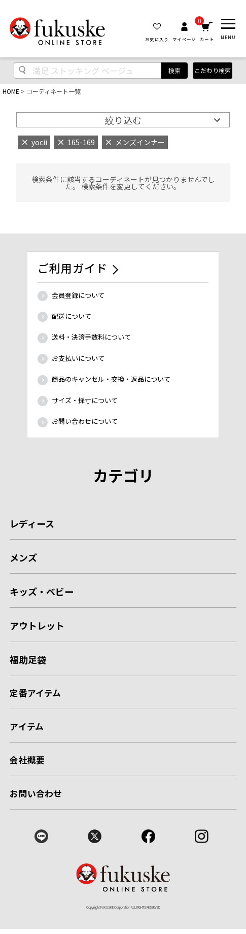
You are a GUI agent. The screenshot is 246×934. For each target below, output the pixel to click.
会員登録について (78, 295)
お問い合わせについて (85, 421)
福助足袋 (28, 659)
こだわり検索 (212, 70)
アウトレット (37, 625)
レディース (32, 523)
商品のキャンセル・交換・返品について (111, 379)
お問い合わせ (36, 793)
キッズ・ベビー (42, 591)
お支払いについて (78, 358)
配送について (71, 316)
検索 (174, 70)
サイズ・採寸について (85, 400)
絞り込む (123, 119)
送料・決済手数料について (91, 337)
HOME (11, 91)
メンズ (23, 557)
